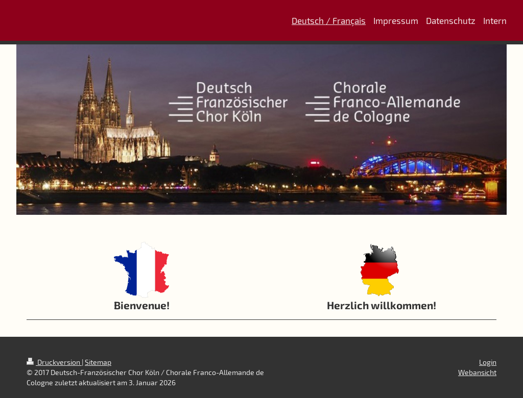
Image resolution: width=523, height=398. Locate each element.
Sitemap (98, 362)
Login (487, 362)
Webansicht (477, 372)
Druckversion (54, 362)
